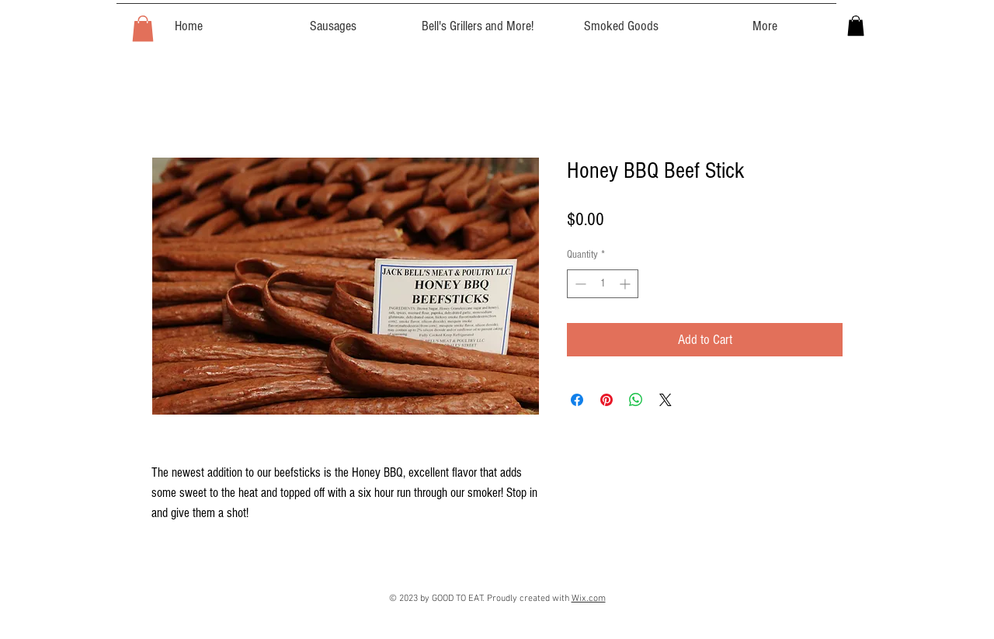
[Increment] (626, 283)
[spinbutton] (603, 283)
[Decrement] (579, 283)
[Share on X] (665, 400)
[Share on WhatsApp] (636, 400)
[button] (143, 28)
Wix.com (589, 598)
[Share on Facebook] (577, 400)
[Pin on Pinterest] (606, 400)
